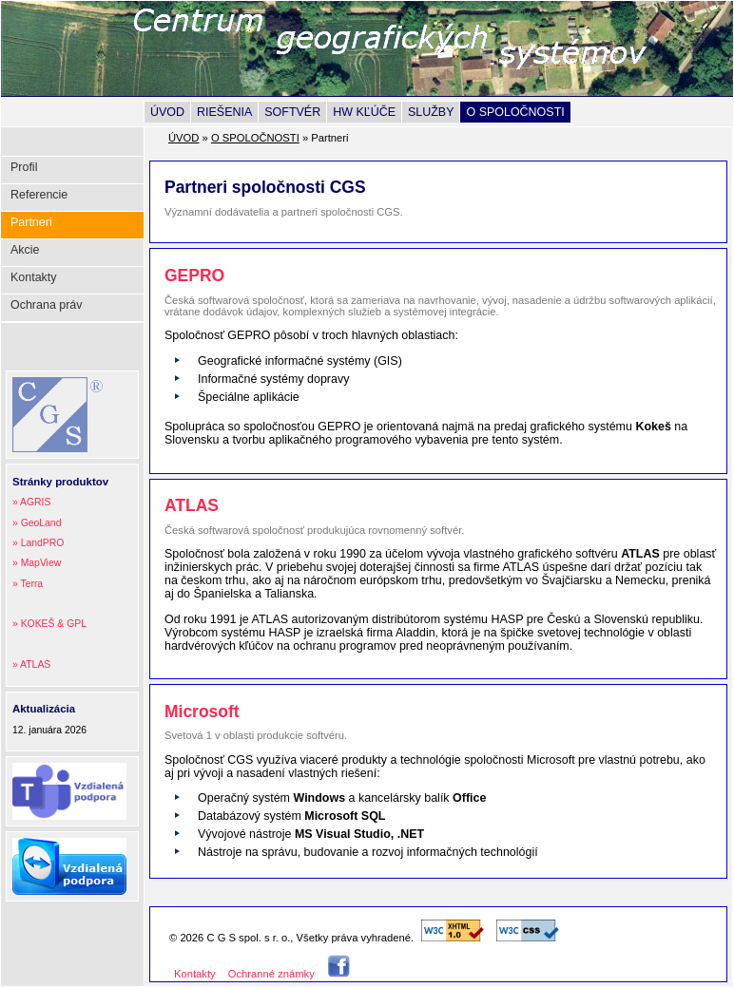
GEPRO (194, 275)
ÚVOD (167, 112)
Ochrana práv (46, 305)
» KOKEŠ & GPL (49, 623)
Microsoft (202, 711)
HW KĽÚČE (364, 112)
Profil (23, 167)
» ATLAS (31, 664)
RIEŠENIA (224, 112)
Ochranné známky (271, 973)
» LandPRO (38, 543)
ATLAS (191, 505)
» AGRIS (31, 502)
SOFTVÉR (292, 112)
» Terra (27, 584)
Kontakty (33, 277)
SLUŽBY (431, 112)
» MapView (36, 563)
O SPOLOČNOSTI (515, 112)
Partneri (31, 222)
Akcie (25, 249)
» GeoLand (36, 523)
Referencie (39, 194)
